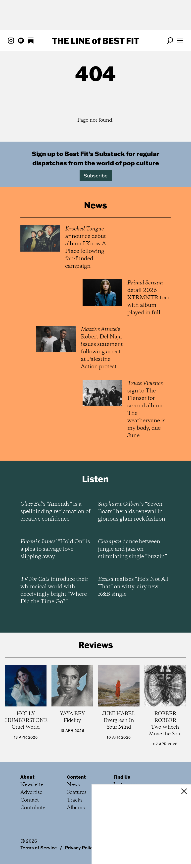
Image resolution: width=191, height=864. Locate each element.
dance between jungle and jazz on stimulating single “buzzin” (132, 549)
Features (77, 792)
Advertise (31, 792)
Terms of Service (38, 848)
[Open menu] (180, 40)
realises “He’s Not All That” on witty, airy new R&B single (133, 587)
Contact (29, 800)
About (27, 777)
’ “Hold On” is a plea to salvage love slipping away (55, 549)
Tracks (75, 800)
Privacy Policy (80, 848)
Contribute (32, 808)
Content (76, 777)
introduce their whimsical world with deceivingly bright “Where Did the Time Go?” (54, 590)
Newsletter (32, 784)
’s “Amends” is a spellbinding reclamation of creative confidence (55, 511)
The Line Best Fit (95, 40)
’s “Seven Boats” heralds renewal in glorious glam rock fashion (131, 511)
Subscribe (96, 175)
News (73, 784)
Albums (76, 808)
